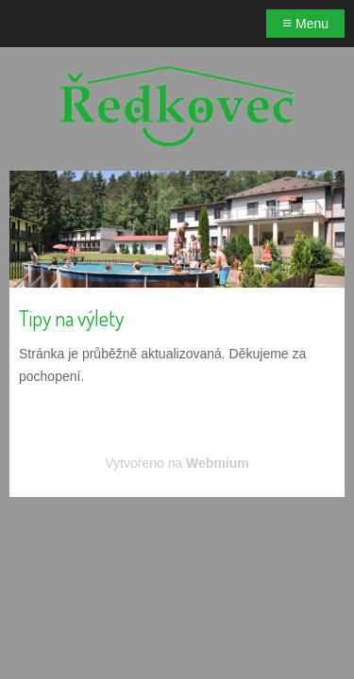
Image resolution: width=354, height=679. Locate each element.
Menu (305, 23)
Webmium (217, 463)
